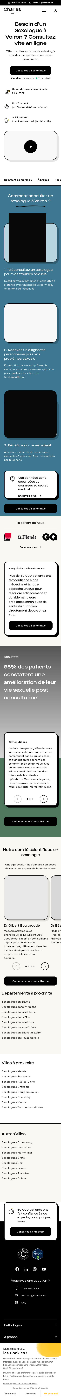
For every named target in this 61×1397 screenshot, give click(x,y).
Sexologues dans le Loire (18, 1022)
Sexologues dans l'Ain (16, 1017)
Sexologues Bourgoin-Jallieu (20, 1092)
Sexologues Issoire (14, 1168)
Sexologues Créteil (14, 1157)
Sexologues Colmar (14, 1178)
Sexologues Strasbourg (17, 1142)
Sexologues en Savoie (16, 1001)
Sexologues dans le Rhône (19, 1012)
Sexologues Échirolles (16, 1076)
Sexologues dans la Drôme (19, 1027)
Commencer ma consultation (30, 821)
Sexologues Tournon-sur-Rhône (22, 1107)
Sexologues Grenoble (15, 1087)
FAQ (23, 1302)
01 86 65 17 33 (30, 1288)
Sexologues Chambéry (16, 1097)
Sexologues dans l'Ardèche (19, 1007)
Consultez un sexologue (30, 70)
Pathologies (13, 1325)
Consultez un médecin (30, 1231)
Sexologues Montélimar (17, 1152)
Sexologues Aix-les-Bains (18, 1081)
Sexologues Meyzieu (15, 1071)
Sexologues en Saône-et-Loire (21, 1032)
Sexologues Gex (12, 1163)
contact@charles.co (33, 1295)
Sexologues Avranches (16, 1147)
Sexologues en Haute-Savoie (20, 1037)
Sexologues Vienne (14, 1102)
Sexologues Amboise (15, 1173)
